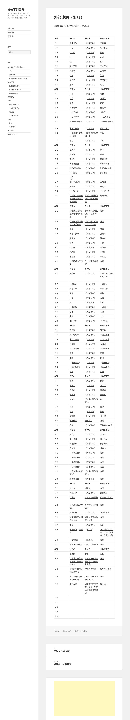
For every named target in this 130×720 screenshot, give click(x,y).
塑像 (71, 75)
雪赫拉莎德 (104, 513)
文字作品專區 (13, 116)
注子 (71, 62)
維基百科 (90, 43)
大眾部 (72, 344)
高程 (71, 353)
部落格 (72, 155)
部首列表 (11, 28)
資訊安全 (73, 444)
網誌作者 (104, 159)
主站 (102, 133)
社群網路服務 (75, 168)
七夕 (71, 316)
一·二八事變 (105, 117)
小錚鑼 (72, 248)
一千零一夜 (74, 191)
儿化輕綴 (73, 108)
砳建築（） (106, 497)
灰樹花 (103, 98)
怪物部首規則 (13, 93)
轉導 (71, 407)
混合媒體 (104, 584)
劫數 (102, 94)
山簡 (71, 372)
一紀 (71, 48)
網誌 (102, 155)
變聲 (71, 103)
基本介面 (11, 82)
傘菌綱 (103, 182)
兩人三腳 (73, 66)
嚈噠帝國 (73, 439)
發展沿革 (104, 196)
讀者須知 (12, 75)
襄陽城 (72, 390)
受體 (71, 425)
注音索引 (12, 112)
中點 (71, 141)
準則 (10, 71)
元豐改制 (73, 493)
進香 (71, 525)
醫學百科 (75, 467)
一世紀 (72, 52)
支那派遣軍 (74, 349)
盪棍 (71, 303)
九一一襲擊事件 (76, 122)
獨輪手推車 (74, 234)
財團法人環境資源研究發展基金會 (91, 199)
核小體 (72, 416)
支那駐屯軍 (74, 335)
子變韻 (103, 43)
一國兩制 (73, 307)
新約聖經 (75, 367)
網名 (71, 85)
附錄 (9, 101)
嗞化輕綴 (73, 43)
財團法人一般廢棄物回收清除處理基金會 (76, 199)
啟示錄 (74, 112)
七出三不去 (74, 339)
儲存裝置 (73, 173)
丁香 (71, 243)
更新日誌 (11, 97)
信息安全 (104, 444)
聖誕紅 (72, 257)
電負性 (103, 448)
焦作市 (72, 385)
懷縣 (71, 381)
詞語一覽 (11, 36)
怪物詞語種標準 (14, 86)
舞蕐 (71, 98)
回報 (9, 119)
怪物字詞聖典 (16, 9)
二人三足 (104, 66)
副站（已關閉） (13, 134)
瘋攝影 (89, 529)
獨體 (71, 293)
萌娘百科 (90, 150)
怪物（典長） (68, 631)
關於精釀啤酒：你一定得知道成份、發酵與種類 (106, 532)
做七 (102, 358)
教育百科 (90, 453)
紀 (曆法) (103, 48)
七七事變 (73, 321)
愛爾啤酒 (73, 529)
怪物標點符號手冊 (15, 90)
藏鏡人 (72, 435)
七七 (71, 358)
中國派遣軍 (104, 349)
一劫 (71, 94)
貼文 (102, 554)
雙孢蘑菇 (104, 80)
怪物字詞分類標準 (81, 631)
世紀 (102, 52)
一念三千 (73, 289)
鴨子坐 (72, 150)
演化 (71, 312)
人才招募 (11, 130)
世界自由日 (74, 128)
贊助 (10, 123)
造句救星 (73, 421)
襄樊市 (72, 395)
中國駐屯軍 (104, 335)
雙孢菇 (72, 80)
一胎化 (72, 274)
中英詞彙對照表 (14, 104)
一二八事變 (74, 117)
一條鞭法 (73, 284)
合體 (71, 298)
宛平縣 (72, 330)
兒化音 (103, 108)
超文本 (72, 399)
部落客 (72, 159)
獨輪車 (103, 234)
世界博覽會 (74, 164)
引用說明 (12, 127)
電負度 (72, 448)
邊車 (71, 229)
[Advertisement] (84, 698)
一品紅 (103, 257)
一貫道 (72, 187)
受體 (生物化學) (106, 425)
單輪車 (72, 238)
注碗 (71, 57)
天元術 (72, 71)
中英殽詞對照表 (14, 108)
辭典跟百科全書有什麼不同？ (19, 78)
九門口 (72, 252)
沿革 (105, 569)
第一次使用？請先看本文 (16, 67)
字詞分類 (11, 32)
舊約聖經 (75, 362)
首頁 (102, 211)
